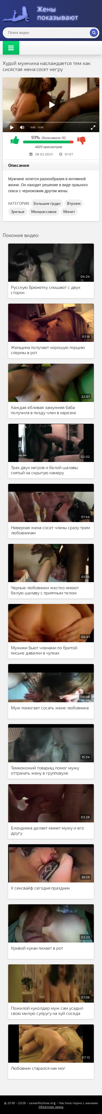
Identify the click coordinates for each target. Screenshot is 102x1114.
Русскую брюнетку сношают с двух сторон (45, 290)
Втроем (74, 203)
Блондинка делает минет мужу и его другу (47, 830)
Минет (69, 211)
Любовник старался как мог (38, 1068)
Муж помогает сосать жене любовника (50, 707)
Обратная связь (51, 1107)
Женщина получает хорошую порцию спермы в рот (48, 350)
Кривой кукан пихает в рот (37, 947)
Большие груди (47, 203)
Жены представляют (43, 13)
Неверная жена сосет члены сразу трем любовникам (50, 530)
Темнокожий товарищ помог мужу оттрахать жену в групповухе (45, 770)
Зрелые (17, 211)
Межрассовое (44, 211)
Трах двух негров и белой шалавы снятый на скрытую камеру (44, 470)
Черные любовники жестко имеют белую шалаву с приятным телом (45, 590)
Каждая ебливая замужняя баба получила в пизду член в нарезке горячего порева (43, 410)
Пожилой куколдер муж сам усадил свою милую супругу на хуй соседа (47, 1010)
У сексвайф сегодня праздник (40, 887)
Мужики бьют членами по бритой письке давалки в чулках (44, 650)
